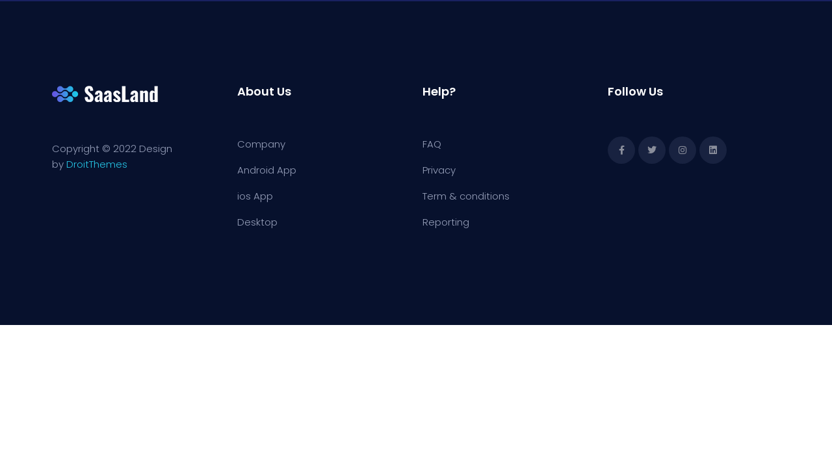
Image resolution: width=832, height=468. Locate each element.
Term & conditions (466, 196)
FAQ (431, 144)
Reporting (445, 222)
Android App (266, 170)
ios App (255, 196)
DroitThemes (96, 164)
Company (261, 144)
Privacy (439, 170)
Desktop (257, 222)
